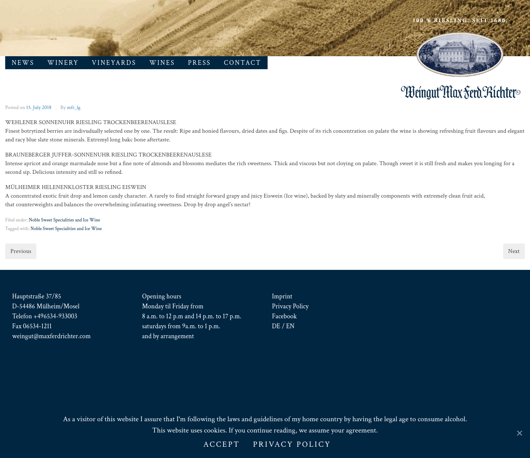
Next (514, 251)
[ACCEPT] (519, 433)
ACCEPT (221, 444)
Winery (63, 62)
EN (290, 326)
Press (199, 62)
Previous (20, 251)
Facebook (284, 316)
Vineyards (114, 62)
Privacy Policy (290, 306)
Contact (242, 62)
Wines (162, 62)
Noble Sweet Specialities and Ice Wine (64, 220)
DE (276, 326)
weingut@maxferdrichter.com (51, 336)
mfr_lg (74, 107)
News (23, 62)
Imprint (282, 296)
